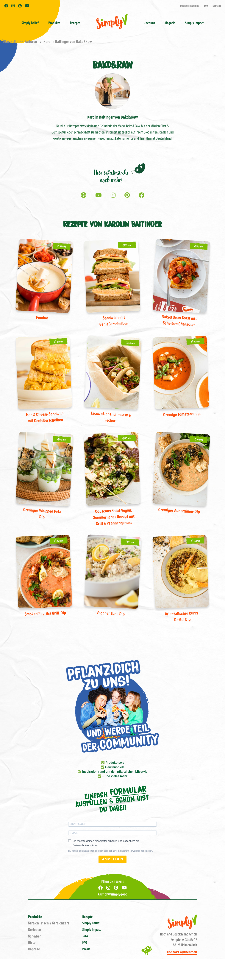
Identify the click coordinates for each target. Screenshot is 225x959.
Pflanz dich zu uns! (189, 5)
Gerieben (34, 929)
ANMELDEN (112, 859)
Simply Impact (91, 930)
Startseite (11, 41)
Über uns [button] (149, 23)
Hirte (31, 942)
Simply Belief (30, 23)
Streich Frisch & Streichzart (48, 923)
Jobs (85, 936)
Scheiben (34, 936)
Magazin (170, 23)
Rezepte (75, 23)
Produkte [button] (54, 23)
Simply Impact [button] (194, 23)
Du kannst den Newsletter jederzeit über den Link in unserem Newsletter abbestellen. (110, 851)
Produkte (35, 917)
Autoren (31, 41)
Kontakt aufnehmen (182, 952)
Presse (86, 949)
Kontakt (216, 5)
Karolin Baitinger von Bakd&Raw (67, 41)
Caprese (34, 949)
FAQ (206, 5)
